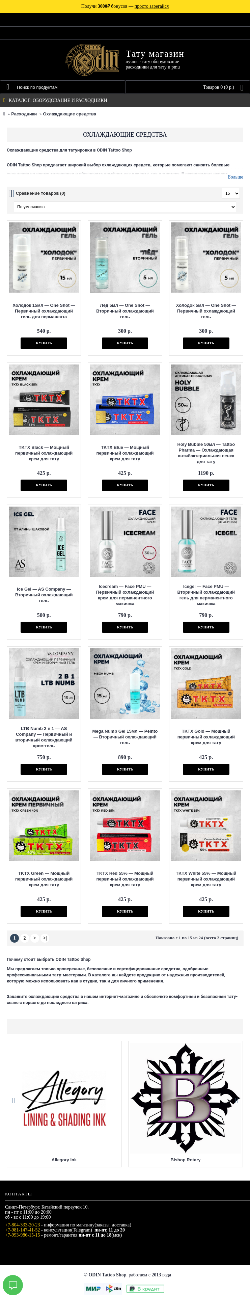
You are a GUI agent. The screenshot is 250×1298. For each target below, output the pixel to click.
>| (45, 938)
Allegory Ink (64, 1159)
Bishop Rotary (186, 1159)
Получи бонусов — (125, 6)
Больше (235, 177)
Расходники (24, 113)
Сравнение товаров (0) (40, 193)
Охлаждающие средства (69, 113)
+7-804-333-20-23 (22, 1224)
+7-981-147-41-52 (22, 1230)
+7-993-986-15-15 (22, 1235)
